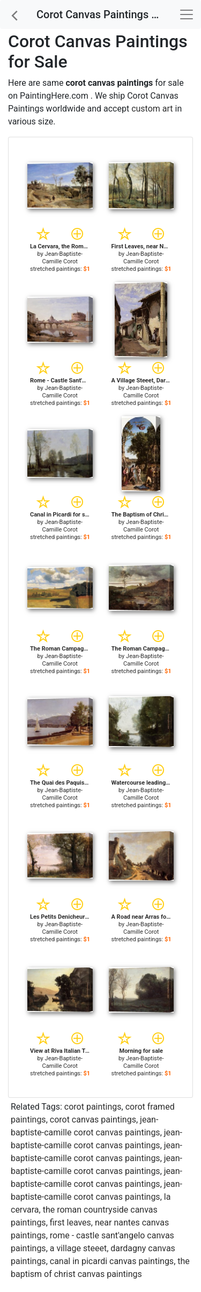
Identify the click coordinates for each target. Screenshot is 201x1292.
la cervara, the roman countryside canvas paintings (90, 1210)
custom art (152, 109)
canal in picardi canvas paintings (112, 1261)
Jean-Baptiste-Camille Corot (62, 257)
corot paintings (93, 1107)
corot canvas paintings (93, 1119)
